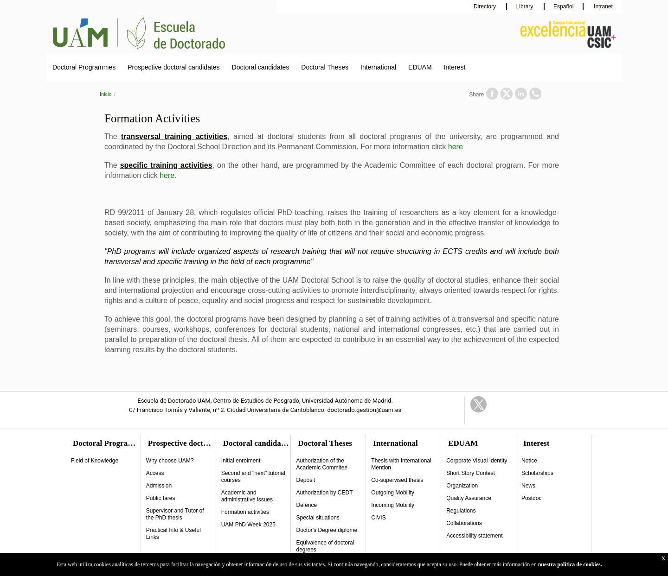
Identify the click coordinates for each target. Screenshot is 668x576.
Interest (455, 67)
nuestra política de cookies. (570, 564)
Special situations (317, 517)
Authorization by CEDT (324, 492)
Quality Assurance (468, 498)
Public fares (160, 498)
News (528, 485)
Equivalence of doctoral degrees (325, 546)
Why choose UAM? (170, 460)
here (455, 147)
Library (525, 6)
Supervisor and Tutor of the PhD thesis (175, 514)
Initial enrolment (241, 460)
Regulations (460, 510)
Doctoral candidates (260, 67)
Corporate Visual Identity (476, 460)
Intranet (602, 6)
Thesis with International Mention (401, 464)
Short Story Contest (470, 473)
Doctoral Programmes (84, 67)
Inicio (106, 94)
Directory (485, 6)
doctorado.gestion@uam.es (365, 409)
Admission (159, 485)
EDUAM (420, 67)
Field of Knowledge (94, 460)
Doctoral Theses (324, 67)
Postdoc (531, 498)
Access (155, 473)
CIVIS (378, 517)
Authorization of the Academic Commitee (321, 464)
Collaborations (464, 523)
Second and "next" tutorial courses (253, 476)
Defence (306, 505)
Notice (529, 460)
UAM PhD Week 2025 (248, 524)
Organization (462, 485)
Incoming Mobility (392, 505)
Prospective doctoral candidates (173, 67)
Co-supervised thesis (397, 480)
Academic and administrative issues (247, 496)
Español (563, 6)
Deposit (305, 480)
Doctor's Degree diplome (326, 530)
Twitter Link (478, 404)
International (378, 67)
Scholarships (537, 473)
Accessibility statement (474, 535)
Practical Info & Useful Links (173, 533)
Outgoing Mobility (392, 492)
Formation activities (245, 512)
